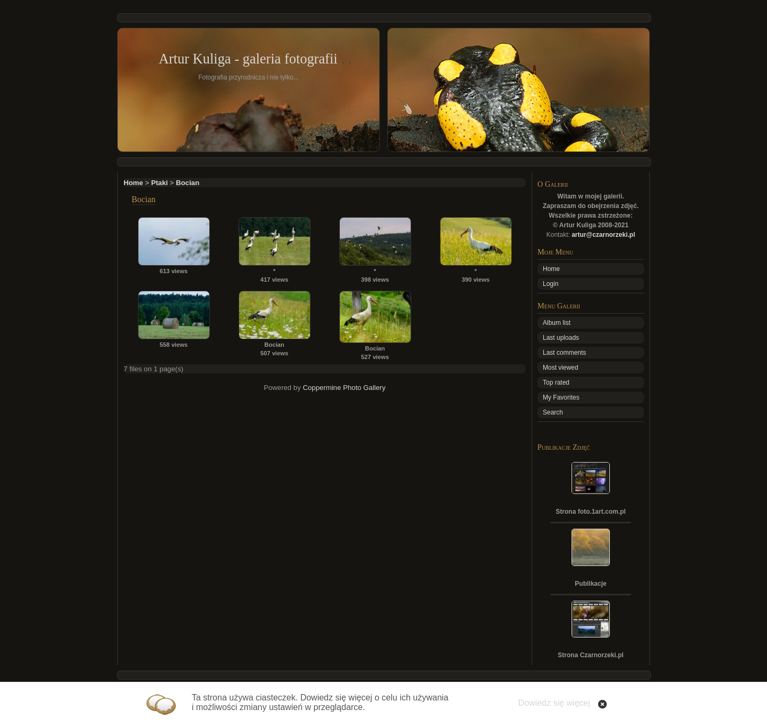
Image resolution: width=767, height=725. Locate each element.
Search (553, 412)
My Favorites (561, 397)
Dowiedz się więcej (554, 702)
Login (550, 284)
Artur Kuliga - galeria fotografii (248, 59)
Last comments (564, 352)
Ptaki (159, 183)
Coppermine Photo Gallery (344, 388)
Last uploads (561, 337)
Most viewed (560, 367)
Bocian (187, 183)
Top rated (556, 382)
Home (133, 183)
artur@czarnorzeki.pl (603, 234)
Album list (556, 322)
